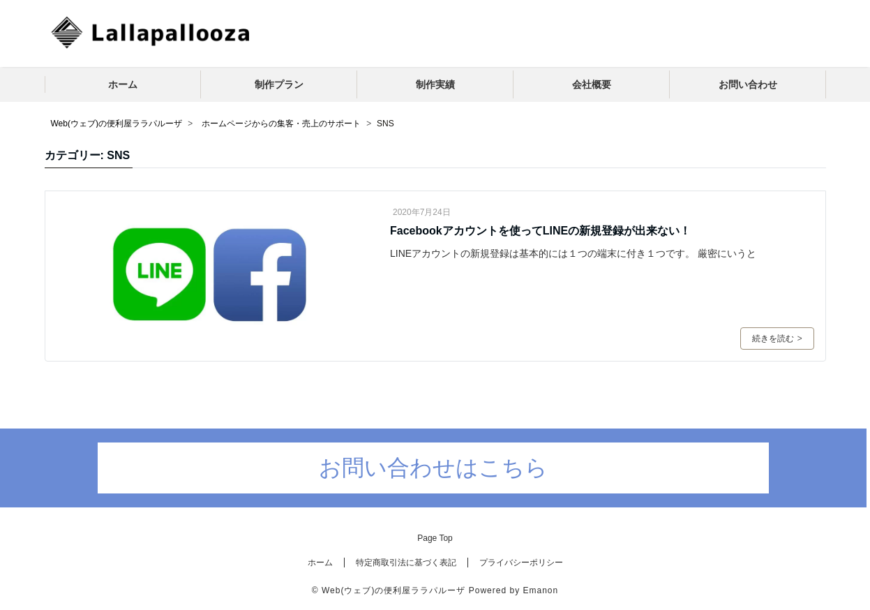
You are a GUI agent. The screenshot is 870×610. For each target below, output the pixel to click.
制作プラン (279, 84)
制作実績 (435, 84)
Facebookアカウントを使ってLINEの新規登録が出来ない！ (540, 231)
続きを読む (777, 338)
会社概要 (591, 84)
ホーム (122, 84)
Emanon (540, 590)
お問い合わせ (748, 84)
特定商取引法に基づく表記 (406, 562)
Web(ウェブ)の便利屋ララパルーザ (393, 590)
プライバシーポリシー (521, 562)
